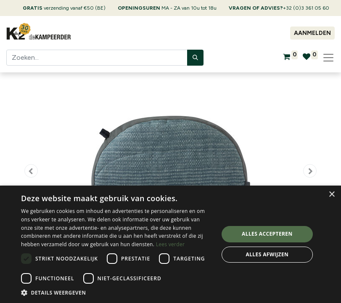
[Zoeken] (195, 58)
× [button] (331, 194)
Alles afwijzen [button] (267, 254)
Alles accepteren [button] (267, 233)
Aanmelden (312, 33)
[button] (31, 171)
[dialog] (170, 244)
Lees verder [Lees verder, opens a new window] (170, 244)
